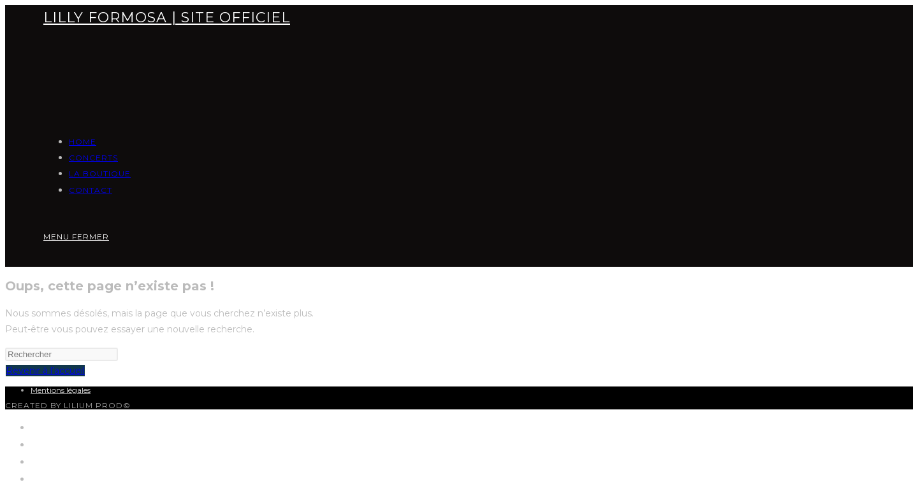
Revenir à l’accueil (45, 370)
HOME (47, 427)
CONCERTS (58, 444)
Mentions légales (61, 390)
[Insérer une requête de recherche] (61, 354)
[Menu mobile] (76, 236)
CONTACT (54, 478)
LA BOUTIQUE (66, 461)
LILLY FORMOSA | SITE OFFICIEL (166, 17)
